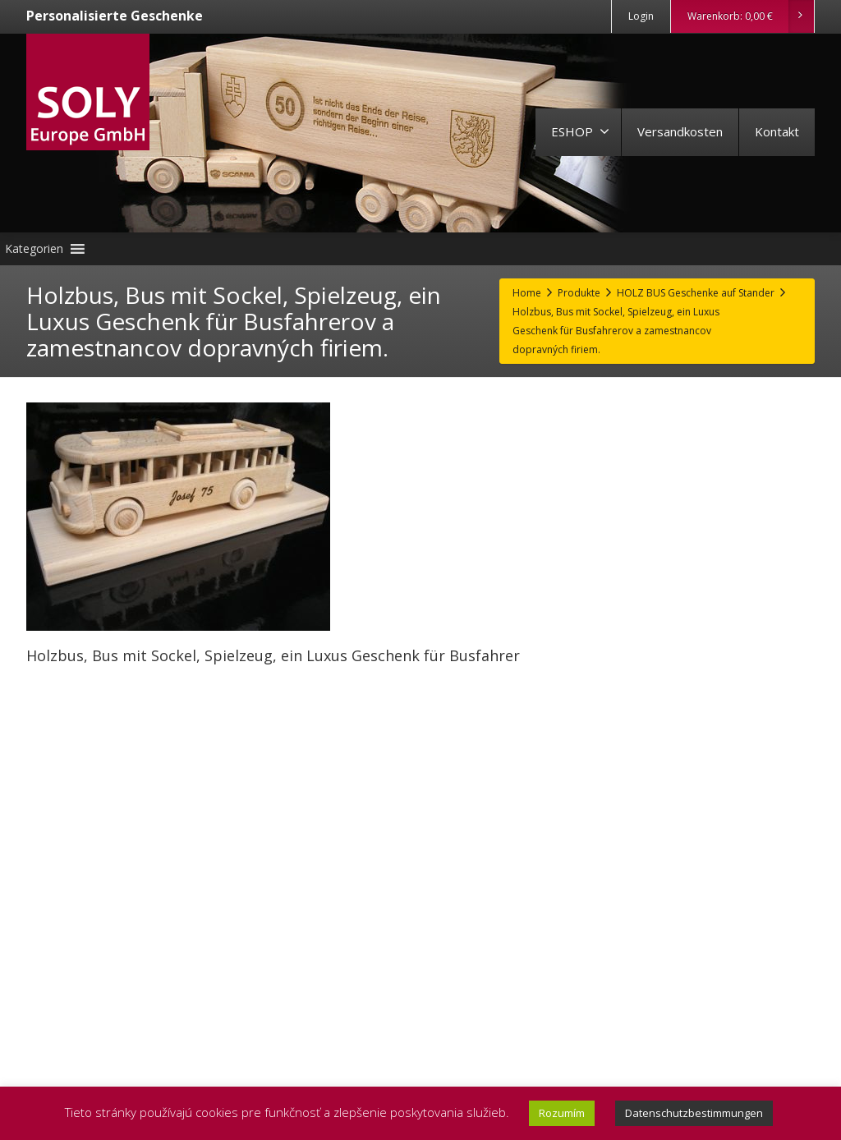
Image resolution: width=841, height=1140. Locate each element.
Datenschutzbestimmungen (694, 1113)
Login (641, 16)
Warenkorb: (750, 16)
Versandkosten (680, 131)
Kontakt (777, 131)
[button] (34, 248)
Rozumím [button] (562, 1113)
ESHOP (580, 131)
